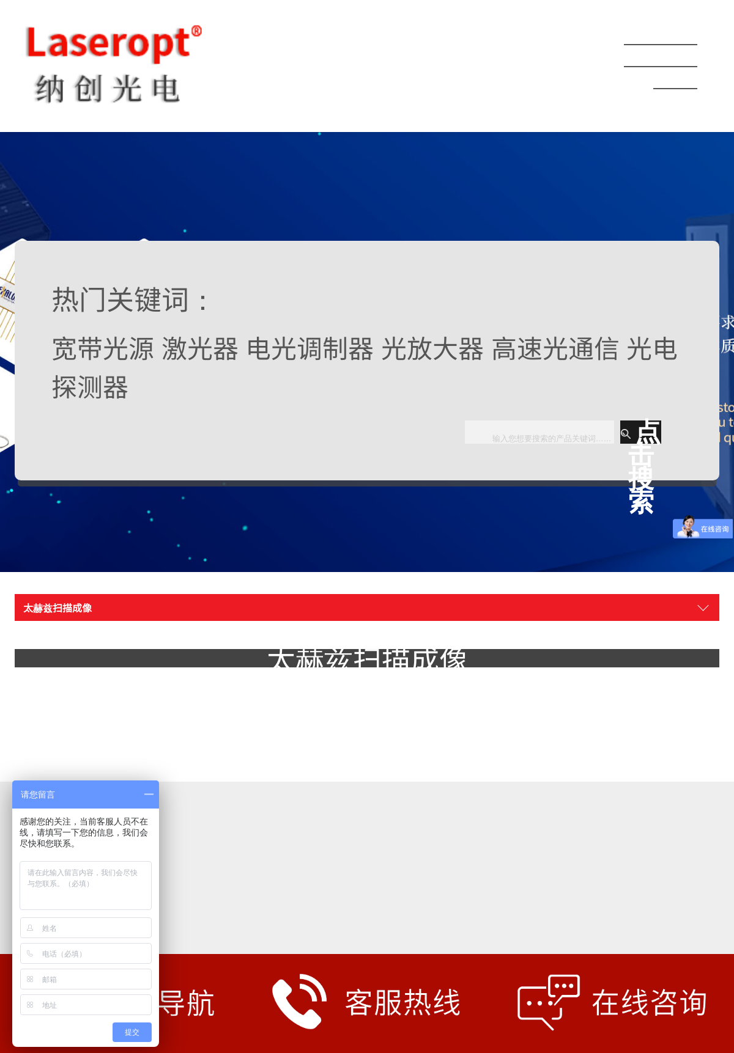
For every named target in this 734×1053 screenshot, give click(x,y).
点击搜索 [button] (640, 432)
